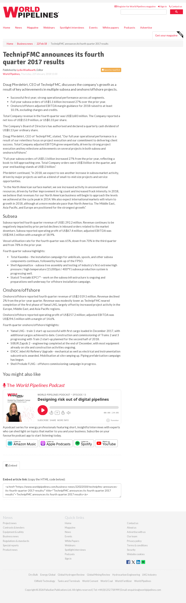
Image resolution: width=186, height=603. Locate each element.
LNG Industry (149, 574)
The (33, 385)
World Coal (106, 581)
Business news (11, 536)
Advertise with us (136, 531)
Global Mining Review (98, 574)
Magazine (32, 27)
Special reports (11, 545)
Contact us (175, 6)
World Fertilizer (123, 581)
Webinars (49, 27)
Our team (132, 536)
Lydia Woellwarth (26, 69)
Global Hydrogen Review (71, 574)
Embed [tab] (11, 465)
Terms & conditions (137, 545)
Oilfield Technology (44, 581)
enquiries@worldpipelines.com (144, 589)
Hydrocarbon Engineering (126, 574)
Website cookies (136, 554)
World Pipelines (11, 73)
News (68, 531)
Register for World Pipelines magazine (135, 6)
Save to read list (111, 69)
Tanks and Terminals (69, 581)
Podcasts (129, 27)
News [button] (18, 27)
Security (131, 549)
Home (6, 27)
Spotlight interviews (72, 27)
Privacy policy (134, 540)
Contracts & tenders (13, 527)
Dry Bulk (33, 574)
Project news (9, 523)
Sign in (162, 6)
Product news (10, 549)
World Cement (90, 581)
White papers (111, 27)
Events (93, 27)
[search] (144, 12)
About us (131, 527)
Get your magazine (169, 35)
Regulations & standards (16, 540)
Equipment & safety (13, 531)
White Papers (72, 540)
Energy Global (47, 574)
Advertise (146, 27)
